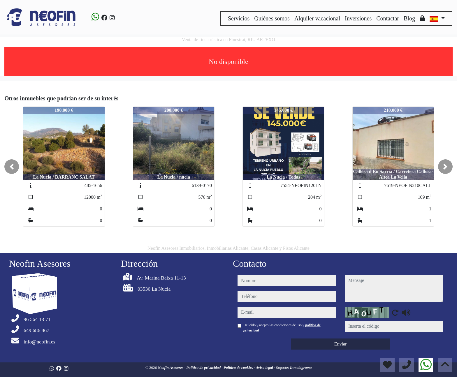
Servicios (238, 18)
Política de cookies (239, 367)
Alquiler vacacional (317, 18)
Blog (409, 18)
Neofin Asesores (171, 367)
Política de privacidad (204, 367)
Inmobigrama (301, 367)
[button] (11, 166)
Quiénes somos (272, 18)
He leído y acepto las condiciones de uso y (282, 327)
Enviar (340, 343)
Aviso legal (265, 367)
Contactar (387, 18)
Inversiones (358, 18)
